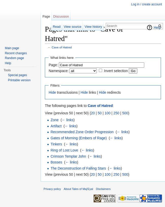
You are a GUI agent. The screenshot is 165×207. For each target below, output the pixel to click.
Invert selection (116, 71)
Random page (14, 58)
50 (100, 113)
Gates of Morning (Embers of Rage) (78, 138)
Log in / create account (146, 4)
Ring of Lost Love (64, 150)
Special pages (17, 75)
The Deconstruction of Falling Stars (78, 168)
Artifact (56, 126)
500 (125, 113)
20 (93, 113)
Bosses (56, 162)
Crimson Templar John (68, 156)
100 (108, 113)
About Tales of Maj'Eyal (78, 188)
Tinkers (56, 144)
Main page (12, 48)
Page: (53, 65)
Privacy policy (52, 188)
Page (46, 16)
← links (68, 120)
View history (93, 27)
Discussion (61, 16)
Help (157, 27)
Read (57, 27)
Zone (54, 120)
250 (116, 113)
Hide (52, 92)
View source (72, 27)
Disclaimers (103, 188)
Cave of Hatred (62, 47)
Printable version (19, 80)
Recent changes (16, 53)
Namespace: (59, 71)
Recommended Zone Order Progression (82, 132)
